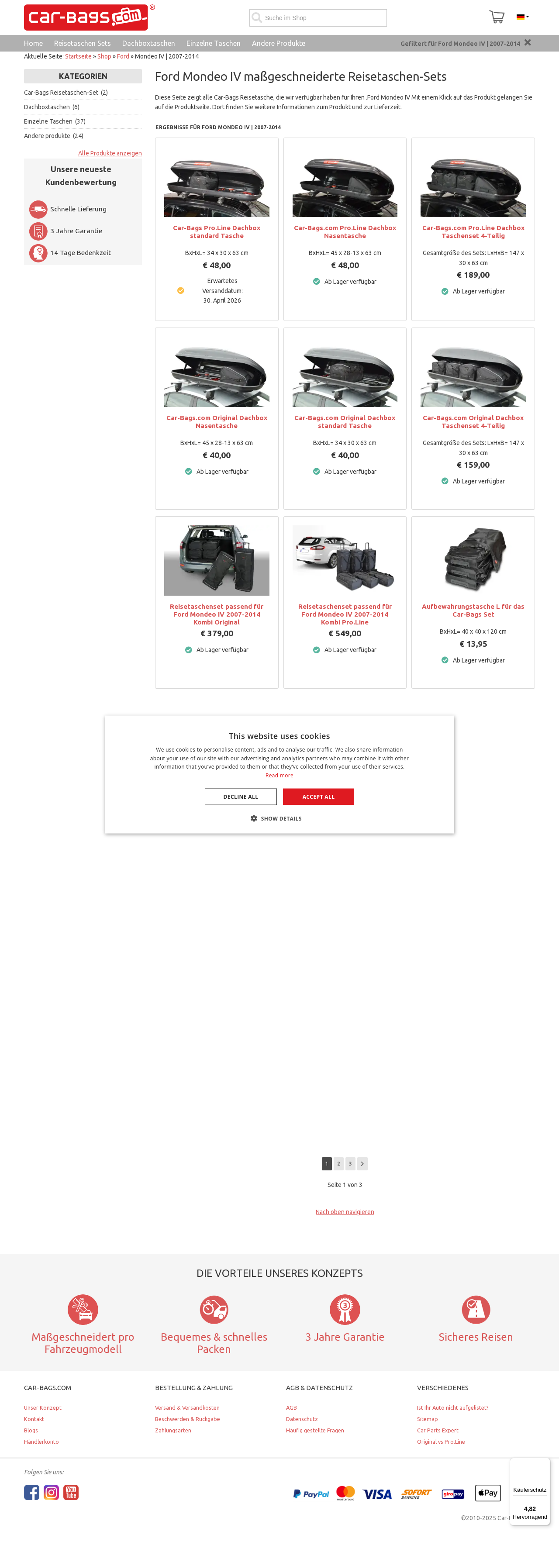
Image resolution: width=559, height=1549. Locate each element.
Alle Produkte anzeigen (110, 153)
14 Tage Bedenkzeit (69, 252)
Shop (104, 56)
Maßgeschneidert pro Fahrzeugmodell (83, 1343)
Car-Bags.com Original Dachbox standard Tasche (344, 421)
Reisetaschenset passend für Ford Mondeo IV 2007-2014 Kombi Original (216, 614)
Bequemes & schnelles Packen (214, 1343)
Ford (123, 56)
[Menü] (545, 1463)
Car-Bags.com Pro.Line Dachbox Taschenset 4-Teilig (473, 231)
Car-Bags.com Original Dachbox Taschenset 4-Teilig (473, 421)
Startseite (78, 56)
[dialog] (279, 774)
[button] (279, 818)
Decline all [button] (241, 796)
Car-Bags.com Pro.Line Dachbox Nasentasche (345, 231)
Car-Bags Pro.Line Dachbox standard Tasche (216, 231)
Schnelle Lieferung (67, 209)
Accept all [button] (319, 796)
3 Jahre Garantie (65, 231)
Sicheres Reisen (476, 1336)
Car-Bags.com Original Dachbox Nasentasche (216, 421)
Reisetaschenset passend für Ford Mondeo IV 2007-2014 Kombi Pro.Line (345, 614)
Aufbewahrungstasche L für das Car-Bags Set (473, 610)
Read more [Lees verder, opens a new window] (279, 775)
